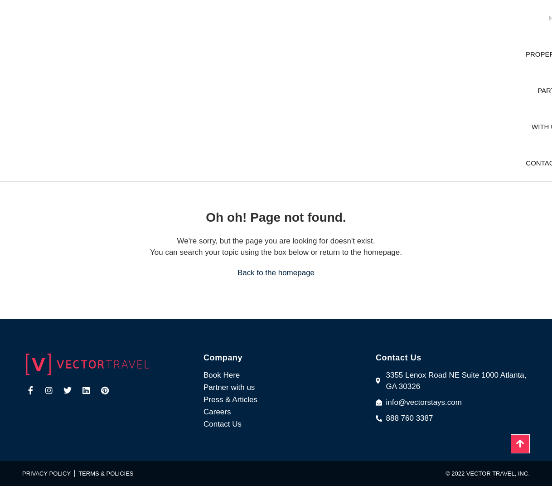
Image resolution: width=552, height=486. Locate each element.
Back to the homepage (276, 272)
